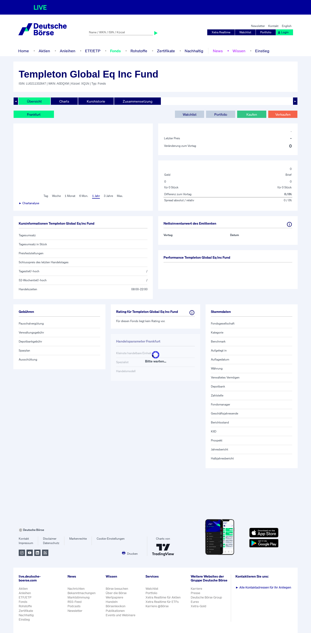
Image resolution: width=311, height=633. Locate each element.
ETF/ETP (92, 50)
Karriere (196, 589)
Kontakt (273, 26)
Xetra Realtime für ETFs (162, 602)
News (218, 50)
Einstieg (262, 50)
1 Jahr (96, 196)
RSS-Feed (75, 602)
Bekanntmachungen (81, 593)
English (287, 26)
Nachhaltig (194, 50)
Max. (120, 196)
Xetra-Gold (198, 606)
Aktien (44, 50)
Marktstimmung (79, 597)
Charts (64, 101)
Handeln (112, 602)
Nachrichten (76, 589)
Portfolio (265, 32)
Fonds (115, 50)
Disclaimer (49, 538)
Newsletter (258, 26)
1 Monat (70, 196)
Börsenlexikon (115, 606)
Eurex (195, 602)
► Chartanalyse (29, 203)
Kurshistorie (96, 101)
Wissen (239, 50)
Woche (56, 196)
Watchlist (245, 32)
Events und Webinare (120, 615)
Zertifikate (166, 50)
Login (283, 32)
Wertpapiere (114, 597)
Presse (195, 593)
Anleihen (67, 50)
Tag (45, 196)
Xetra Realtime (221, 32)
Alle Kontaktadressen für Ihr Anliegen (263, 587)
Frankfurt (34, 114)
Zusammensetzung (137, 101)
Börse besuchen (117, 589)
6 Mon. (83, 196)
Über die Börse (116, 593)
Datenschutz (51, 543)
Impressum (26, 543)
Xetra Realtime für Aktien (163, 597)
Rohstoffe (138, 50)
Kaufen (251, 114)
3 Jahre (108, 196)
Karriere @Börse (157, 606)
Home (23, 50)
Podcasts (74, 606)
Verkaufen (283, 114)
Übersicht (34, 101)
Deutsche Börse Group (206, 597)
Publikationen (115, 611)
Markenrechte (78, 538)
